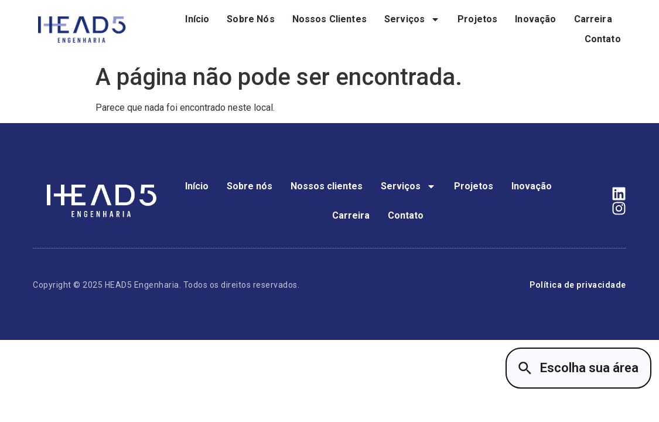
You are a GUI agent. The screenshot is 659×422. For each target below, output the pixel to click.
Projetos (477, 19)
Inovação (535, 19)
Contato (603, 39)
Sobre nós (250, 19)
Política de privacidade (578, 285)
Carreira (593, 19)
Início (197, 19)
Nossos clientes (329, 19)
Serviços (412, 19)
